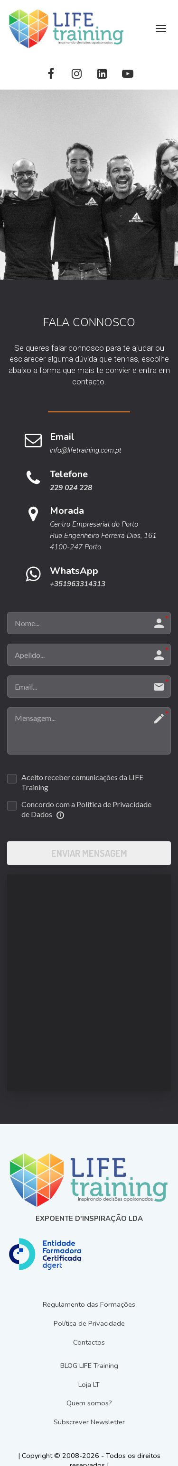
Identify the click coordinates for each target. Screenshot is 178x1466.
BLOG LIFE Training (89, 1365)
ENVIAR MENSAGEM (89, 853)
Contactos (89, 1342)
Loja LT (89, 1384)
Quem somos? (89, 1403)
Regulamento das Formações (89, 1304)
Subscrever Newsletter (89, 1422)
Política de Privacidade (89, 1323)
